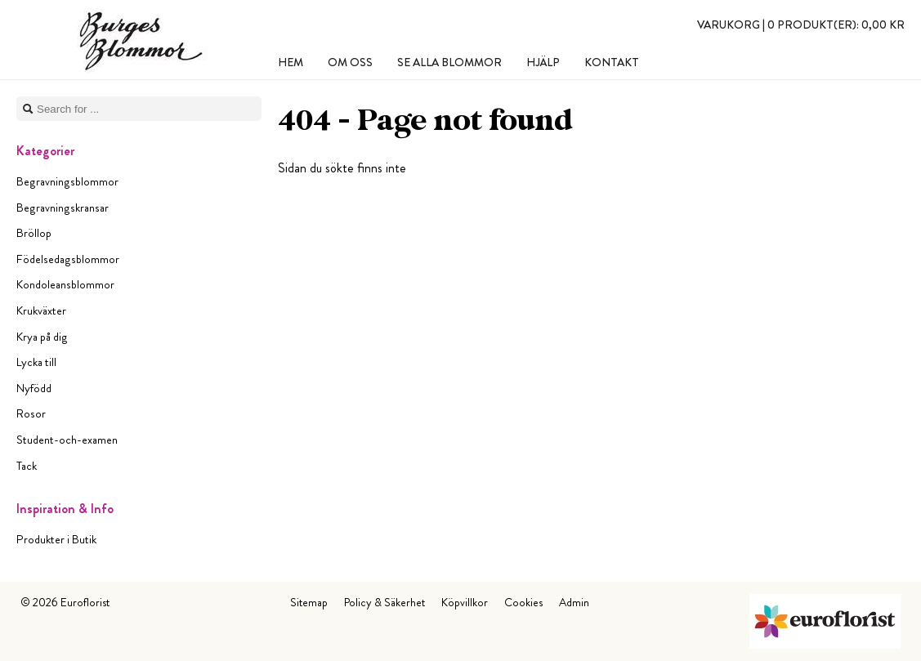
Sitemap (309, 602)
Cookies (523, 602)
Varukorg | (801, 24)
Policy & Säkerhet (384, 602)
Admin (574, 602)
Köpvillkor (464, 602)
